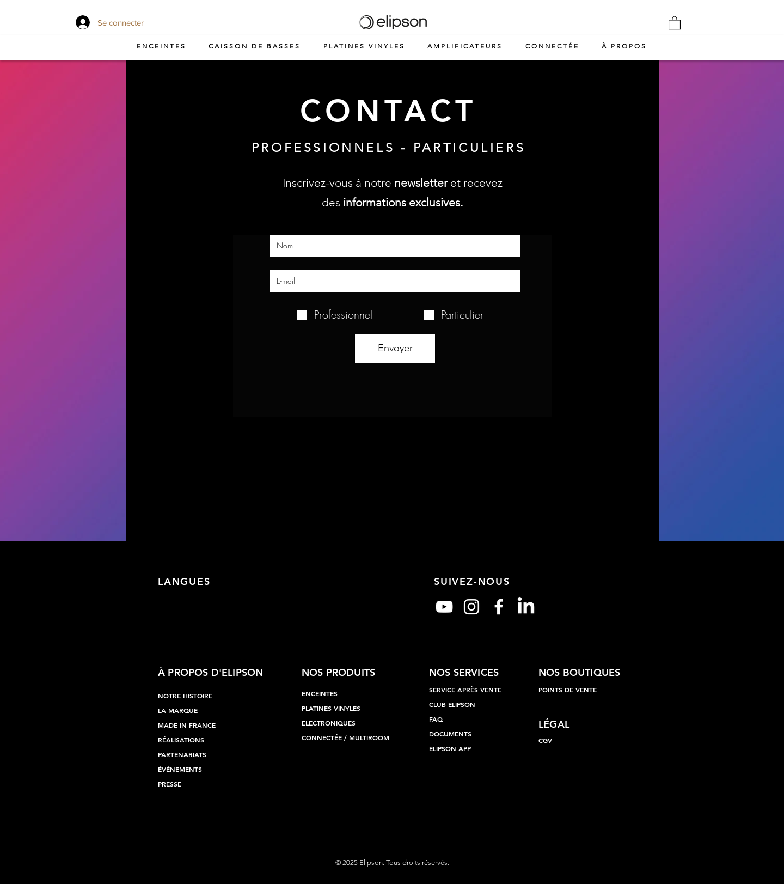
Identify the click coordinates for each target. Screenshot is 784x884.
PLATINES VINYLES (331, 708)
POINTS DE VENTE (567, 689)
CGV (545, 740)
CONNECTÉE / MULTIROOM (345, 737)
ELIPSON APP (450, 748)
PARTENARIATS (182, 754)
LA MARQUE (178, 710)
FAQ (436, 719)
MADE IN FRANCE (187, 725)
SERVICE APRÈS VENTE (465, 689)
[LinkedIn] (526, 606)
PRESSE (169, 783)
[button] (675, 22)
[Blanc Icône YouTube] (444, 606)
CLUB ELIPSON (452, 704)
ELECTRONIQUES (329, 722)
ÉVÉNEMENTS (180, 769)
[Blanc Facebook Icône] (498, 606)
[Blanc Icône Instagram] (471, 606)
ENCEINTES (320, 693)
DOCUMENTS (450, 733)
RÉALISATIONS (181, 739)
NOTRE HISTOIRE (185, 695)
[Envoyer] (395, 348)
